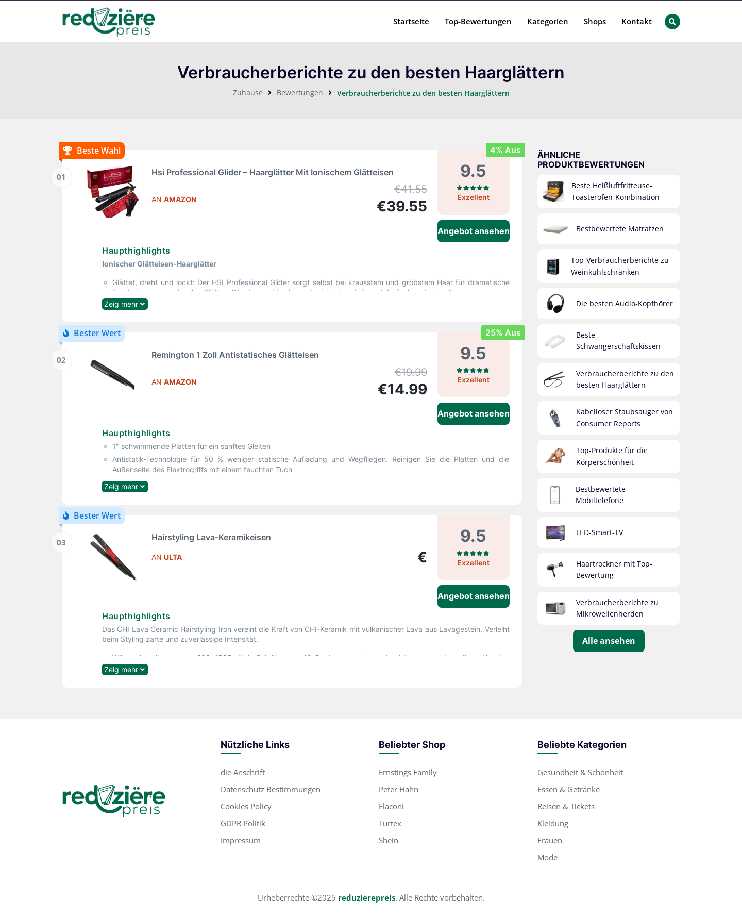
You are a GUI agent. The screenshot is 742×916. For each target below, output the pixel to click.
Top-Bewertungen (478, 21)
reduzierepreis (366, 897)
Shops (595, 21)
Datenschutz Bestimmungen (271, 789)
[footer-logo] (113, 799)
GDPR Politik (243, 823)
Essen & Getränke (568, 789)
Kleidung (552, 823)
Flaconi (391, 806)
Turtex (390, 823)
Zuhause (248, 92)
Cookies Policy (246, 806)
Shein (388, 840)
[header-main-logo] (108, 21)
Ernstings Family (408, 772)
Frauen (549, 840)
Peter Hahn (398, 789)
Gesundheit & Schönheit (580, 772)
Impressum (241, 840)
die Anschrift (243, 772)
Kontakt (636, 21)
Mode (547, 857)
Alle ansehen (608, 640)
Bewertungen (300, 92)
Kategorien (547, 21)
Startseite (411, 21)
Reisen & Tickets (566, 806)
